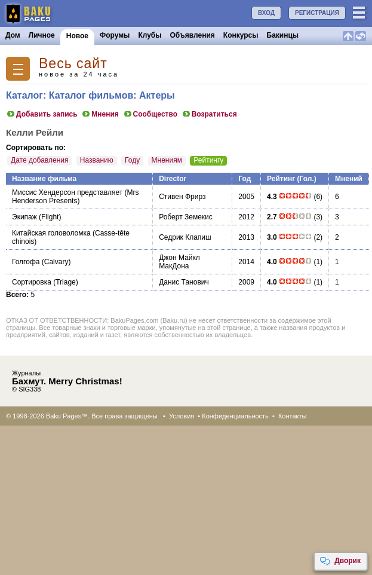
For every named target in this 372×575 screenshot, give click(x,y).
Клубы (149, 35)
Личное (42, 35)
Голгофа (25, 262)
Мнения (100, 114)
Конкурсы (241, 35)
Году (132, 160)
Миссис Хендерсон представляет (67, 192)
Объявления (192, 35)
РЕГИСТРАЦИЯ (317, 13)
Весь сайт (73, 64)
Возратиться (209, 114)
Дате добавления (39, 160)
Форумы (115, 35)
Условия (181, 416)
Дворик (340, 561)
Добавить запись (42, 114)
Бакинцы (283, 35)
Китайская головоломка (51, 233)
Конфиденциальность (235, 416)
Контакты (292, 416)
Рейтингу (208, 160)
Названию (96, 160)
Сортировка (31, 282)
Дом (12, 35)
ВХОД (266, 13)
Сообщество (150, 114)
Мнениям (167, 160)
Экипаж (24, 217)
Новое (77, 36)
